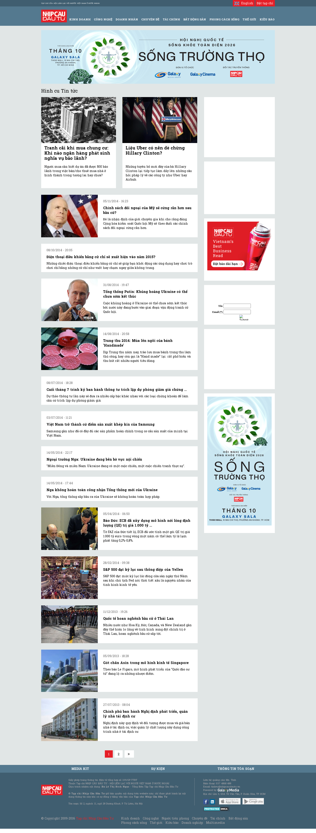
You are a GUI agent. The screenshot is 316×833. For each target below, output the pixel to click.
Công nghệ (151, 818)
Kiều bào (172, 823)
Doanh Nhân (127, 19)
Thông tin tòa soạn (236, 769)
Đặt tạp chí (265, 3)
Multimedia (215, 823)
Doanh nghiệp (192, 823)
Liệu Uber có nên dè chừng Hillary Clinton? (155, 150)
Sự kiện (158, 769)
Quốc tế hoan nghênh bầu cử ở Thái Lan (138, 618)
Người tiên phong (175, 818)
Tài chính (217, 818)
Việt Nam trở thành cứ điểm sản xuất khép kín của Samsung (101, 424)
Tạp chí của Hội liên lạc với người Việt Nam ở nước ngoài (70, 3)
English (243, 3)
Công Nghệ (103, 19)
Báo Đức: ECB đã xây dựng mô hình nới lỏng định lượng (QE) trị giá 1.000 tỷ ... (146, 522)
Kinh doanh (130, 818)
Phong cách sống (134, 823)
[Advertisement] (239, 359)
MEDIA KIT (80, 769)
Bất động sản (194, 19)
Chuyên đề (150, 19)
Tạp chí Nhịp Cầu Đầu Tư (95, 818)
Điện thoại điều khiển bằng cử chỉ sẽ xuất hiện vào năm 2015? (101, 256)
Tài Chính (171, 19)
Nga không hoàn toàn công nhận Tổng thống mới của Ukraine (102, 489)
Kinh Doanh (80, 19)
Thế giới (249, 19)
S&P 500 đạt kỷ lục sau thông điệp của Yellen (143, 569)
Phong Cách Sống (224, 19)
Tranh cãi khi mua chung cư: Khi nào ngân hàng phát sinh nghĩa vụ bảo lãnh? (77, 153)
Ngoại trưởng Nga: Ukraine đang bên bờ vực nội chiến (94, 459)
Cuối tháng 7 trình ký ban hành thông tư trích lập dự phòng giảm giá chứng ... (117, 389)
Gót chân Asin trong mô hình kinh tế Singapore (146, 662)
